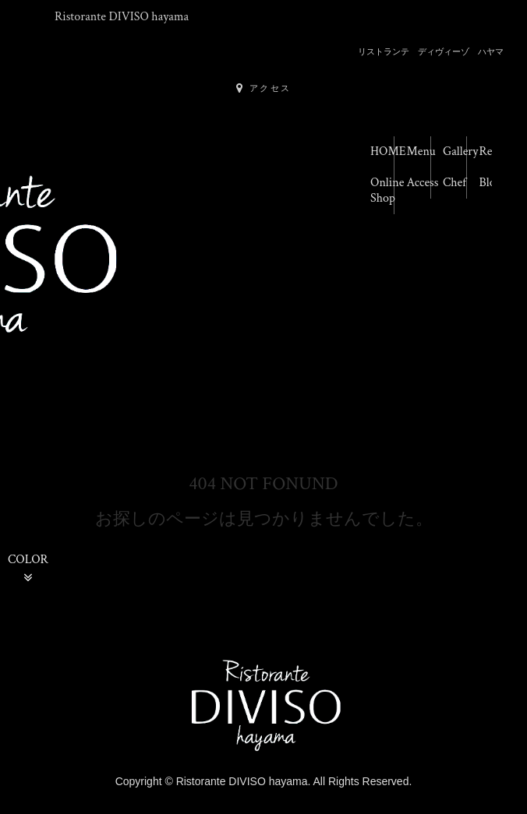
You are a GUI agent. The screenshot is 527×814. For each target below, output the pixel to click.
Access (419, 182)
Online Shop (382, 190)
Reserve (491, 151)
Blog (490, 182)
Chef (454, 182)
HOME (382, 151)
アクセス (263, 88)
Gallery (455, 151)
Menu (419, 151)
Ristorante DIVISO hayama (122, 17)
